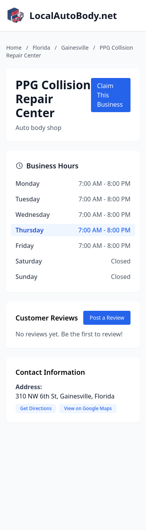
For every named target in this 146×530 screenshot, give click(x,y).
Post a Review (106, 317)
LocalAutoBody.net (73, 15)
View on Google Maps (88, 408)
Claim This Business (110, 95)
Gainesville (75, 47)
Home (14, 47)
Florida (41, 47)
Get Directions (36, 408)
